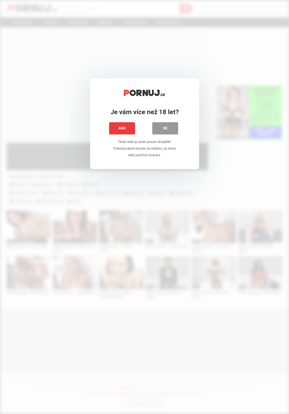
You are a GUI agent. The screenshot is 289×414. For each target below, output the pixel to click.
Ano (122, 128)
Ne (165, 128)
